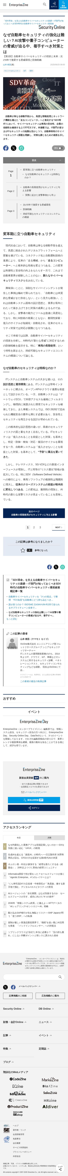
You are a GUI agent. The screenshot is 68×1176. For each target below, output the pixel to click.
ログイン (33, 807)
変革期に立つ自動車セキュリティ (39, 169)
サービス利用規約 (20, 1147)
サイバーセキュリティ (12, 71)
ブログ (8, 1062)
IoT (25, 71)
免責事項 (16, 1139)
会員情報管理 (18, 1134)
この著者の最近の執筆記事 (33, 681)
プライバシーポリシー (22, 1152)
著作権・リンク (19, 1130)
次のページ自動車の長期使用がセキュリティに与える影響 (34, 513)
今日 (19, 838)
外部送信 (16, 1156)
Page (10, 191)
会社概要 (16, 1143)
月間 (49, 838)
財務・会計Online (15, 1022)
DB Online (46, 1009)
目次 (47, 160)
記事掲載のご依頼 (17, 995)
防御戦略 (27, 209)
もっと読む (11, 619)
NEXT (59, 527)
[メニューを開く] (4, 4)
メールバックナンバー (34, 792)
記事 (7, 1035)
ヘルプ (16, 1126)
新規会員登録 (33, 800)
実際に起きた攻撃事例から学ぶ (40, 195)
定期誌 (44, 1048)
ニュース (45, 1022)
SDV (31, 71)
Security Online (14, 1009)
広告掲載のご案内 (50, 995)
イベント (45, 1035)
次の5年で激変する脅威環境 (36, 204)
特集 (7, 1048)
